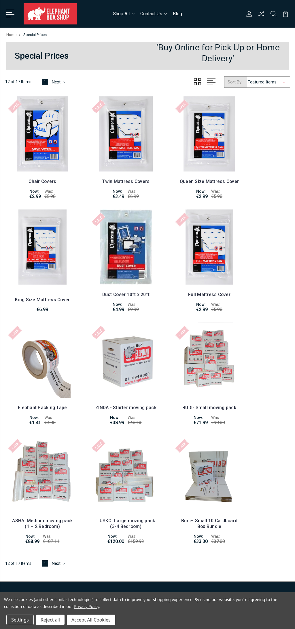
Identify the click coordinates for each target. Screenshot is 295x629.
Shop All (124, 13)
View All (235, 538)
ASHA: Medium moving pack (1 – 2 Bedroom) (111, 389)
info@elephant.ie (31, 486)
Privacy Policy (86, 606)
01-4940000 (26, 476)
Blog (177, 13)
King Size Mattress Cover (257, 178)
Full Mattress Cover (110, 284)
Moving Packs (240, 495)
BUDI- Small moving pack (37, 389)
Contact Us (153, 13)
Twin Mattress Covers (111, 175)
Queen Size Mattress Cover (184, 172)
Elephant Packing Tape (184, 284)
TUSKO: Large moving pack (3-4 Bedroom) (184, 389)
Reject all (50, 620)
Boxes (233, 486)
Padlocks (235, 504)
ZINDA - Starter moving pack (257, 281)
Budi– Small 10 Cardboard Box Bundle (257, 389)
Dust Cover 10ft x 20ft (37, 284)
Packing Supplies (242, 512)
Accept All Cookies (91, 620)
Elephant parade (242, 521)
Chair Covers (37, 175)
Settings (20, 620)
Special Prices (240, 530)
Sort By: (235, 81)
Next (59, 81)
